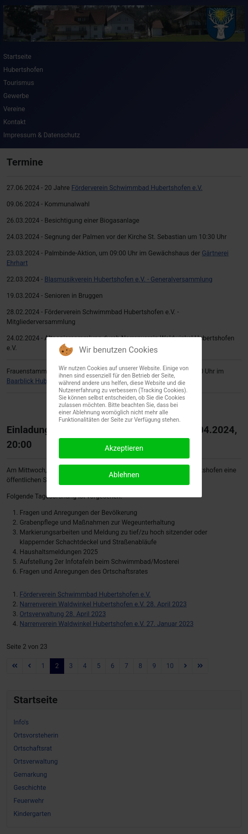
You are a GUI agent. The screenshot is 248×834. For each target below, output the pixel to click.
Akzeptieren (124, 448)
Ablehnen (124, 474)
